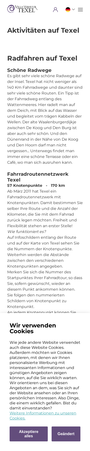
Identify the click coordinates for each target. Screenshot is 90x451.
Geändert (66, 434)
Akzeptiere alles (28, 434)
